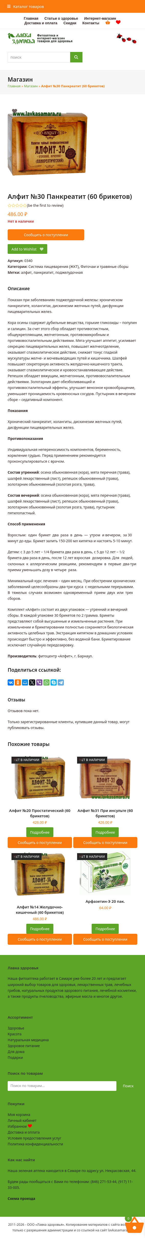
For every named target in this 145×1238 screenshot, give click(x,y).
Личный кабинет (22, 1120)
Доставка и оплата (24, 1132)
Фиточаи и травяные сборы (104, 266)
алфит (26, 272)
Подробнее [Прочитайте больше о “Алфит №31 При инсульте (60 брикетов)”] (105, 832)
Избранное (20, 1126)
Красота (14, 1033)
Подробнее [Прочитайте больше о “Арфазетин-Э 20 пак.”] (105, 928)
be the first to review (45, 205)
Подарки (15, 1057)
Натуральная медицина (28, 1039)
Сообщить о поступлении (46, 234)
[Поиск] (76, 57)
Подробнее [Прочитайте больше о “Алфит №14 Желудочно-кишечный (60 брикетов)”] (40, 928)
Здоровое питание (24, 1045)
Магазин (31, 86)
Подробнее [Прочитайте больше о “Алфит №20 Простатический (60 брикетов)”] (40, 832)
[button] (25, 6)
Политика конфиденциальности (35, 1144)
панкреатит (44, 272)
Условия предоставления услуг (34, 1138)
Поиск (128, 1085)
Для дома (16, 1051)
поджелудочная (69, 272)
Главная (14, 86)
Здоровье (16, 1028)
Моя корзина (19, 1114)
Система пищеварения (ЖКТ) (53, 266)
